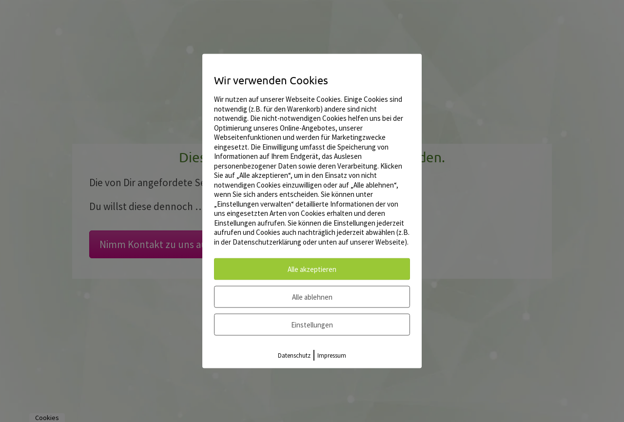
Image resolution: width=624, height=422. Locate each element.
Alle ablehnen (312, 297)
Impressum (331, 355)
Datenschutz (294, 355)
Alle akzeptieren (312, 269)
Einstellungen (312, 324)
